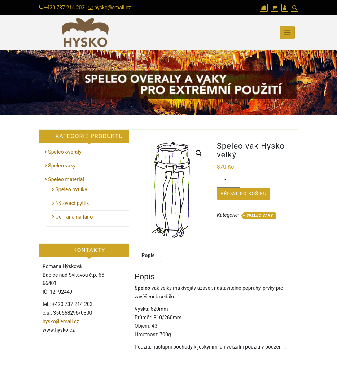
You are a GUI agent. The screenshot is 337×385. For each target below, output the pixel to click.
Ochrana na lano (74, 217)
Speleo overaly (65, 152)
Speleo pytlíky (71, 189)
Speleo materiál (66, 179)
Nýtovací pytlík (72, 203)
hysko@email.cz (112, 7)
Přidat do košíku (243, 193)
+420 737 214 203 (64, 7)
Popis (148, 255)
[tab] (148, 255)
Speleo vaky (259, 215)
